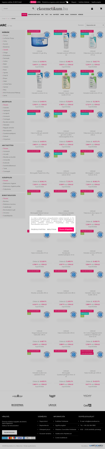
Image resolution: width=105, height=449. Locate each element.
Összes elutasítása (38, 229)
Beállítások (51, 229)
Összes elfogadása (65, 229)
